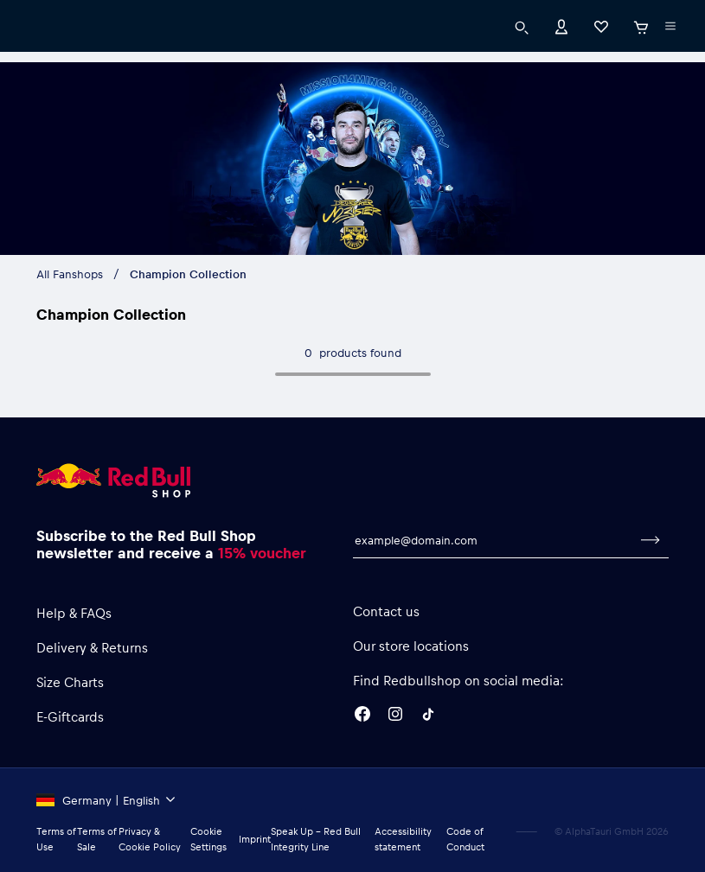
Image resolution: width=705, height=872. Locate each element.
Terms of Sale (96, 838)
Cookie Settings (208, 838)
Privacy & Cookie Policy (150, 838)
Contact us (386, 611)
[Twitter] (428, 716)
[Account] (561, 25)
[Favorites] (601, 25)
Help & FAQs (74, 612)
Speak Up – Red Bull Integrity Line (316, 838)
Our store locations (411, 645)
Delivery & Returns (92, 647)
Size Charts (70, 682)
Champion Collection (188, 273)
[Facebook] (362, 716)
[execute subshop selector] (670, 26)
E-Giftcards (70, 716)
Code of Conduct (465, 838)
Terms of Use (55, 838)
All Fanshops (69, 273)
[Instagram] (395, 716)
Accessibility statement (403, 838)
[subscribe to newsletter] (650, 540)
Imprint (255, 838)
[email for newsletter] (492, 540)
